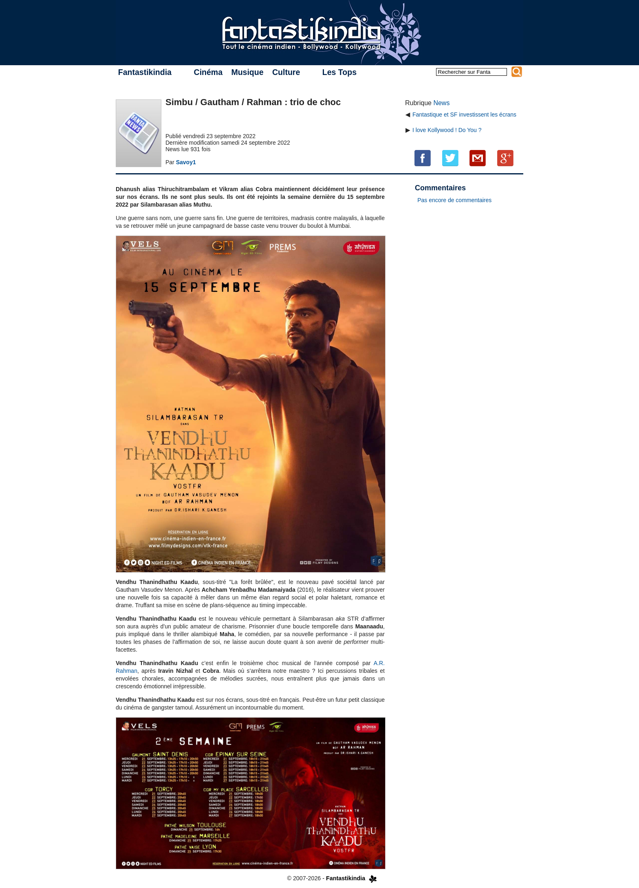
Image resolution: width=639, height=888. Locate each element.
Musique (247, 72)
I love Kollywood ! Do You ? (447, 130)
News (441, 102)
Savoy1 (186, 162)
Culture (286, 72)
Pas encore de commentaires (454, 200)
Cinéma (208, 72)
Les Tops (339, 72)
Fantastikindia (145, 72)
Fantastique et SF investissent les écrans (464, 114)
